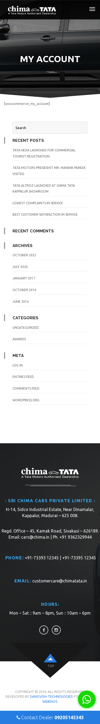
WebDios (50, 701)
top (50, 666)
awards (19, 339)
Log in (18, 365)
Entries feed (23, 376)
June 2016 (21, 301)
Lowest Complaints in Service (38, 203)
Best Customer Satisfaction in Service (45, 214)
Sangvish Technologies (51, 696)
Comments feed (26, 388)
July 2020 (20, 267)
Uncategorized (26, 327)
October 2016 (24, 290)
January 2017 (24, 278)
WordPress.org (26, 400)
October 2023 (24, 255)
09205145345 (69, 717)
